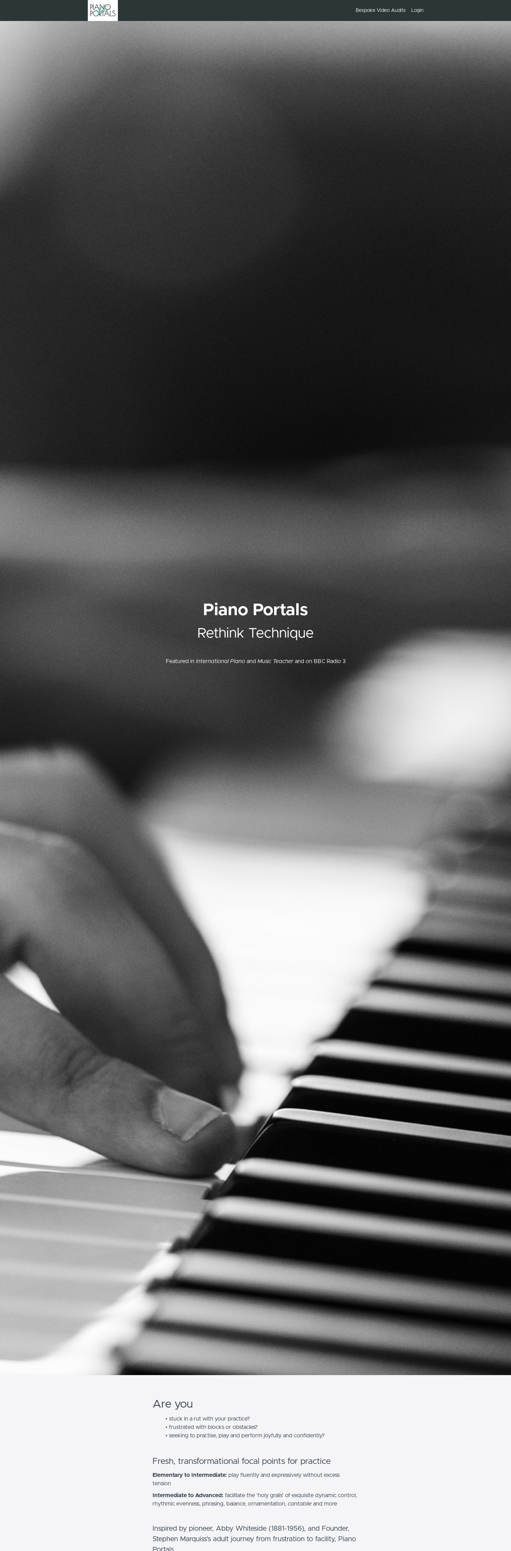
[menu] (387, 10)
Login (417, 10)
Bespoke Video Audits (381, 10)
